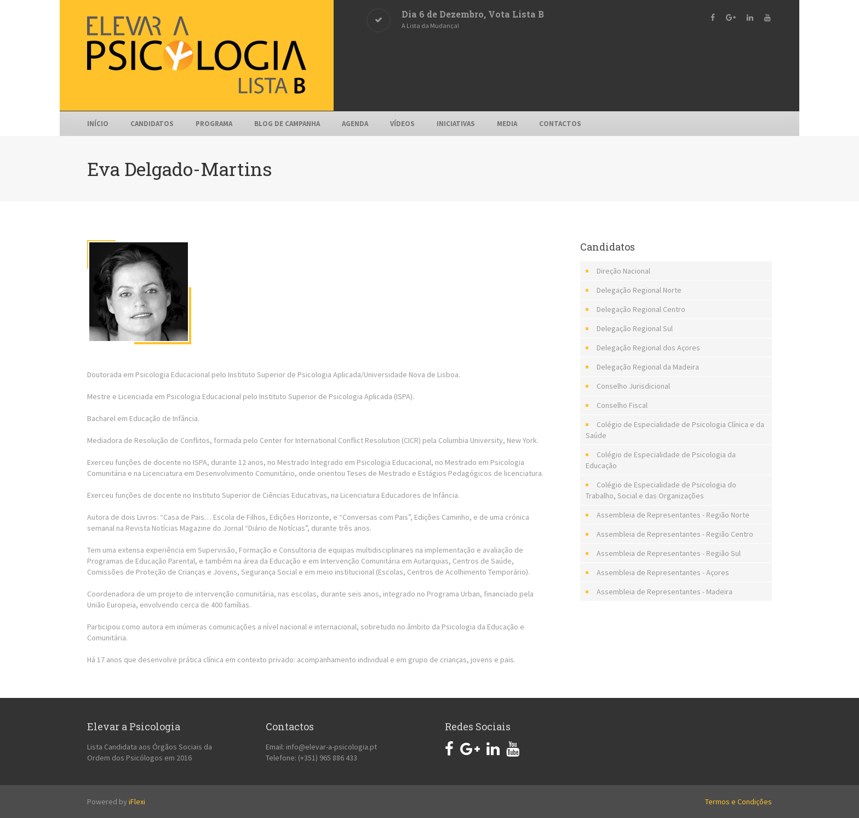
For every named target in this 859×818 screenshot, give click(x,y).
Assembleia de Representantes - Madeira (664, 592)
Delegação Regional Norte (639, 290)
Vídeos (402, 123)
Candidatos (152, 123)
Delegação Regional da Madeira (648, 367)
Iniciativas (456, 123)
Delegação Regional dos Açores (648, 348)
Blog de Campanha (287, 123)
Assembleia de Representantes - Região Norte (673, 515)
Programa (214, 123)
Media (507, 123)
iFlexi (137, 801)
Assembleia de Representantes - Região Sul (669, 553)
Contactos (560, 123)
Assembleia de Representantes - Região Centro (675, 534)
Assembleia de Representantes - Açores (663, 572)
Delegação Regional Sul (635, 328)
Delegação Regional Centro (641, 309)
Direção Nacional (623, 271)
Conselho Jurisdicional (633, 386)
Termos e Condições (738, 801)
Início (97, 123)
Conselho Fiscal (622, 405)
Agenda (355, 123)
